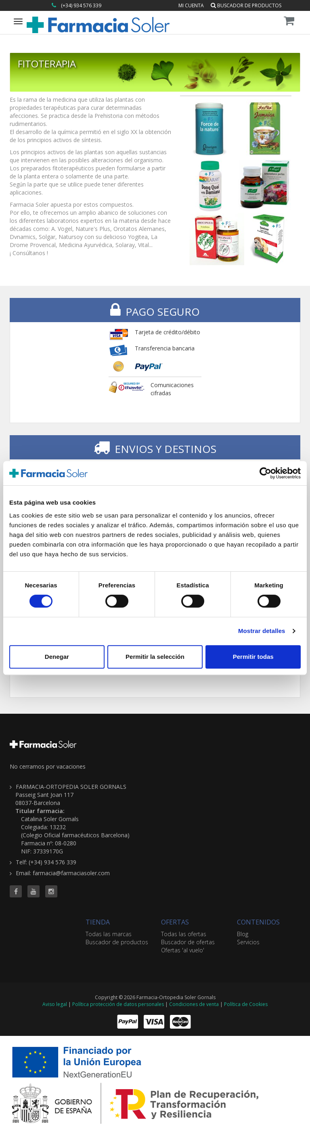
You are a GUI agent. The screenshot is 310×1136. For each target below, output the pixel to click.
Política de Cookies (246, 1004)
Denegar (57, 656)
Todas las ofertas (183, 934)
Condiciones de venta (194, 1004)
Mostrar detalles (261, 630)
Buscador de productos (246, 5)
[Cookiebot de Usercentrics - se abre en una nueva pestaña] (265, 473)
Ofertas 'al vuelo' (182, 950)
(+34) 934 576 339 (81, 5)
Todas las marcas (109, 934)
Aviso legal (54, 1004)
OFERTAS (175, 922)
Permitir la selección (155, 656)
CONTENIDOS (258, 922)
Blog (242, 934)
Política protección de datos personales (118, 1004)
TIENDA (98, 922)
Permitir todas (253, 656)
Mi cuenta (191, 5)
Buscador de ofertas (188, 942)
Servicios (248, 942)
